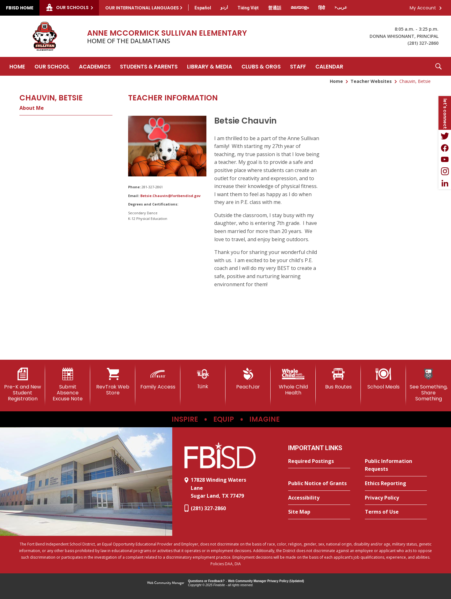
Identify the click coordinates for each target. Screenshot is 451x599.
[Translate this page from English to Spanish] (202, 7)
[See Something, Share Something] (428, 385)
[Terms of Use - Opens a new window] (396, 512)
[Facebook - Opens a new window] (444, 147)
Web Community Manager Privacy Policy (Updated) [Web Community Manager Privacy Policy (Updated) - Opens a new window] (266, 581)
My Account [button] (423, 8)
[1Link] (203, 378)
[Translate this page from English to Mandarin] (274, 7)
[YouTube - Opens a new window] (444, 159)
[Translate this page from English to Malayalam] (300, 7)
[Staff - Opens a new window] (298, 66)
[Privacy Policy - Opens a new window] (396, 498)
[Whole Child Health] (293, 381)
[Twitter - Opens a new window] (444, 135)
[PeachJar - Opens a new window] (248, 378)
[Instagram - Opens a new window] (444, 171)
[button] (438, 66)
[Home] (17, 66)
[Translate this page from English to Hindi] (321, 7)
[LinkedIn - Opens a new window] (444, 183)
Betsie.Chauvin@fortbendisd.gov (170, 195)
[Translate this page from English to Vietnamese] (248, 7)
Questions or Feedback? (206, 581)
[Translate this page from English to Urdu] (224, 7)
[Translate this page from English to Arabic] (340, 7)
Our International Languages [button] (142, 8)
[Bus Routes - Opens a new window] (338, 378)
